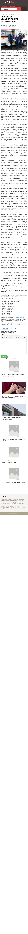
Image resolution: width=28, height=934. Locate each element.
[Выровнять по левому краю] (10, 337)
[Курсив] (5, 337)
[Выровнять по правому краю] (14, 337)
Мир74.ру (3, 12)
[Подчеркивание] (7, 337)
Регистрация (12, 6)
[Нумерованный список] (19, 337)
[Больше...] (25, 337)
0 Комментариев (6, 324)
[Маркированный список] (17, 337)
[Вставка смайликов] (22, 337)
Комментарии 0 (8, 329)
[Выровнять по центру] (12, 337)
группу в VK (14, 319)
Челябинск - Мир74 (13, 513)
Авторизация (5, 6)
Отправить (4, 356)
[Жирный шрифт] (2, 337)
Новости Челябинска (11, 12)
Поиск (24, 9)
